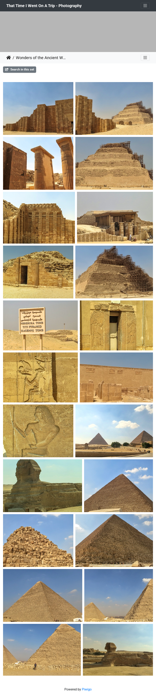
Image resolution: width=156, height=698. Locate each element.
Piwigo (87, 689)
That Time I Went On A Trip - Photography (44, 5)
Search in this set (19, 69)
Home (8, 58)
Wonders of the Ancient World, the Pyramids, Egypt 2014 (41, 57)
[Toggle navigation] (145, 6)
